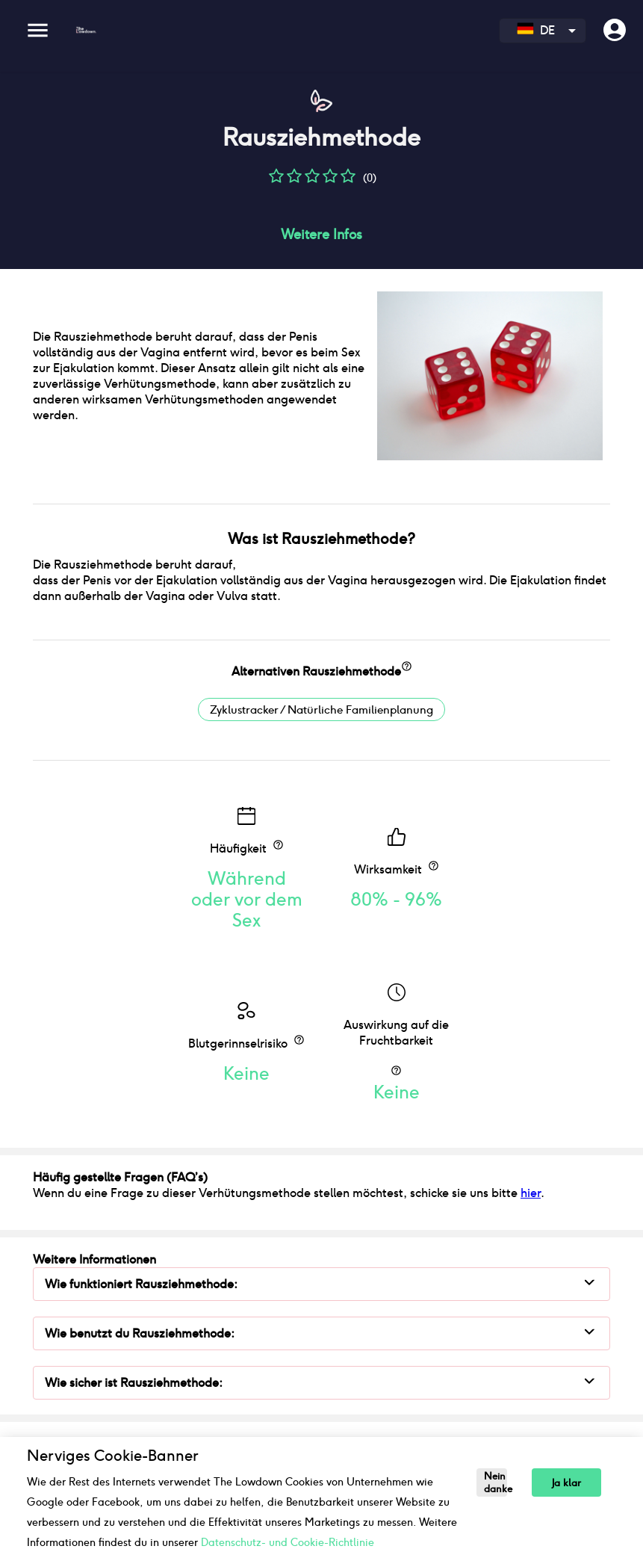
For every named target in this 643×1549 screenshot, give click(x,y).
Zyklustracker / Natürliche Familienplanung (321, 709)
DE (536, 30)
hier (531, 1193)
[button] (276, 181)
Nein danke (495, 1482)
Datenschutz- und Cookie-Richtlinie (287, 1542)
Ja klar (566, 1483)
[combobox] (542, 30)
